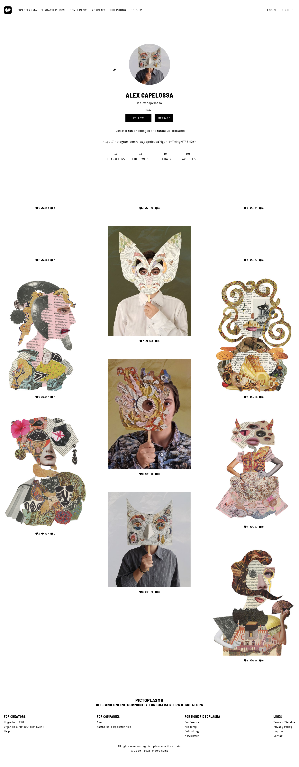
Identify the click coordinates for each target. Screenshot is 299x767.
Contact (279, 735)
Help (7, 731)
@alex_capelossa (149, 103)
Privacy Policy (283, 726)
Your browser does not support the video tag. (45, 188)
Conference (79, 10)
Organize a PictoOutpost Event (24, 726)
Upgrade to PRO (14, 722)
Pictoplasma (27, 10)
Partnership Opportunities (114, 726)
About (100, 722)
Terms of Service (284, 722)
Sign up (287, 10)
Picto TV (136, 10)
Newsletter (192, 735)
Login (271, 10)
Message (164, 118)
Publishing (117, 10)
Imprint (278, 731)
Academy (98, 10)
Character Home (53, 10)
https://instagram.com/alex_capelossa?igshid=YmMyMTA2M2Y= (149, 142)
